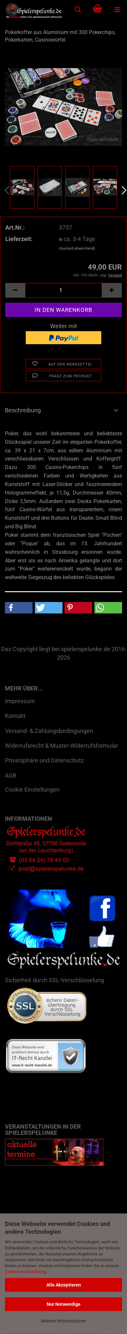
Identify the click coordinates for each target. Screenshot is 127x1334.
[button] (15, 290)
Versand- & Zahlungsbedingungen (49, 730)
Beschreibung (23, 410)
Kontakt (15, 715)
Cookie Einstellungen (32, 789)
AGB (10, 775)
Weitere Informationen (63, 1321)
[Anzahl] (63, 290)
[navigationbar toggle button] (117, 10)
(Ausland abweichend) (77, 248)
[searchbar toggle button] (78, 10)
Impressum (20, 701)
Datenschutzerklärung (25, 1271)
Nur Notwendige (64, 1304)
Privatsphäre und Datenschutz (44, 760)
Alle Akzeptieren (63, 1284)
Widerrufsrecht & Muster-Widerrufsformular (61, 745)
